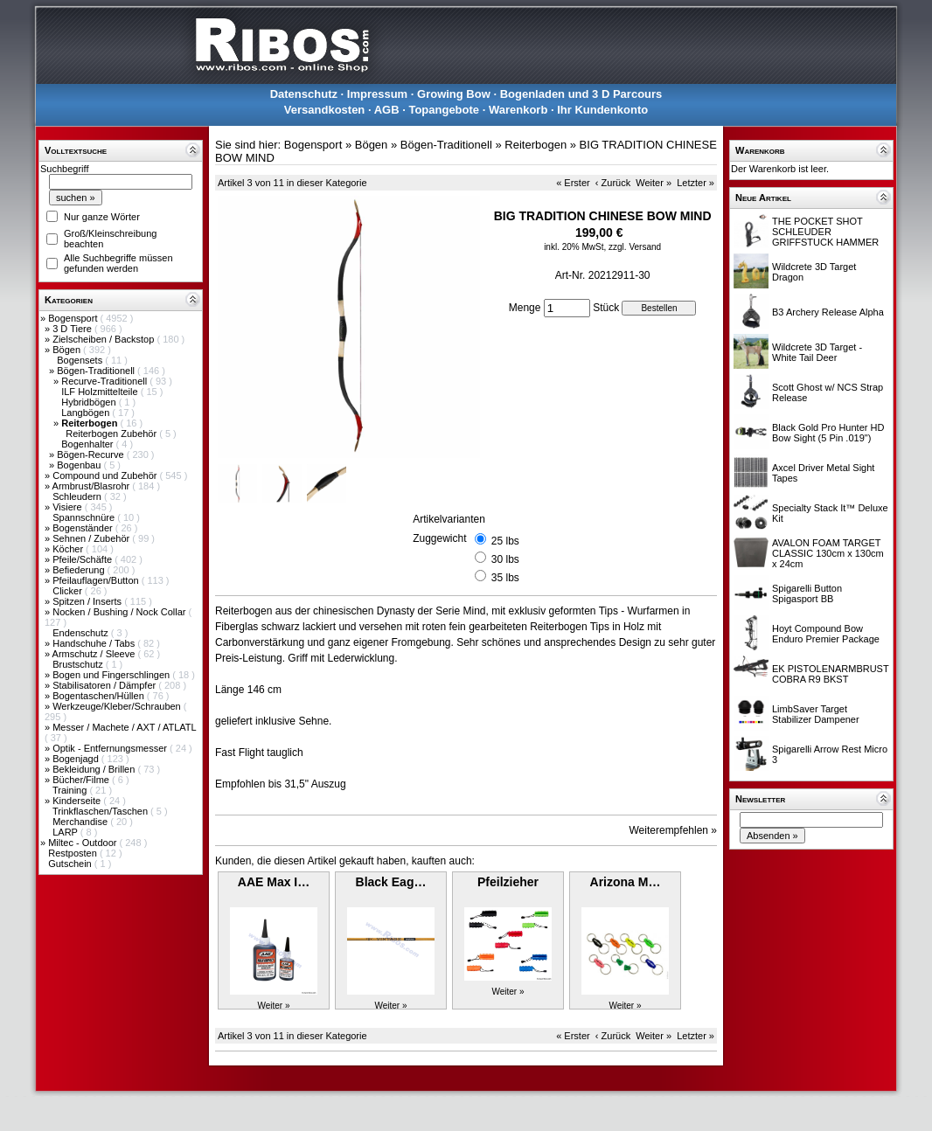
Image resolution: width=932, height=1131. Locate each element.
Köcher (69, 549)
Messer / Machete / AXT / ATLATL (124, 727)
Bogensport (74, 318)
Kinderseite (77, 800)
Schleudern (78, 496)
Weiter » (653, 182)
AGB (387, 109)
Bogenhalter (88, 444)
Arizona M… (625, 882)
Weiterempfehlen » (673, 830)
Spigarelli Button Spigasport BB (807, 593)
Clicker (68, 591)
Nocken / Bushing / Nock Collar (120, 612)
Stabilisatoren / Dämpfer (105, 685)
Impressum (377, 94)
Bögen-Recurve (92, 454)
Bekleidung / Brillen (94, 769)
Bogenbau (80, 465)
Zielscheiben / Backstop (104, 339)
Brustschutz (79, 664)
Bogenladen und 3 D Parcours (581, 94)
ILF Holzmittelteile (100, 391)
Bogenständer (83, 528)
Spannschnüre (84, 517)
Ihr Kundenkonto (602, 109)
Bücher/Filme (82, 779)
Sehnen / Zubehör (92, 538)
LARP (66, 832)
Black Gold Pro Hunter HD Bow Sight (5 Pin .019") (828, 432)
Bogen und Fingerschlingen (112, 675)
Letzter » (695, 182)
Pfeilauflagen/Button (97, 580)
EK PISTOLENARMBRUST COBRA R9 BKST (830, 673)
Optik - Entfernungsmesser (111, 748)
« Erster (573, 182)
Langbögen (86, 412)
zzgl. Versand (635, 247)
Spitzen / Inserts (88, 601)
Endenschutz (81, 633)
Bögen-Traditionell (97, 370)
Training (70, 790)
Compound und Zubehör (105, 475)
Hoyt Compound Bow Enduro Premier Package (826, 633)
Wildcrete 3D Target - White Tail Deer (817, 352)
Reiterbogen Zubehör (112, 433)
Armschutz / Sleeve (95, 654)
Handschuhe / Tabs (94, 643)
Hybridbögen (89, 402)
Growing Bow (453, 94)
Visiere (68, 507)
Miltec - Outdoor (83, 842)
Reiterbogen (535, 144)
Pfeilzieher (508, 882)
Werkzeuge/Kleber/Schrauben (118, 706)
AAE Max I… (274, 882)
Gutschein (71, 863)
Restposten (74, 853)
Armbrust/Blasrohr (92, 486)
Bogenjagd (76, 758)
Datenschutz (303, 94)
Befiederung (79, 570)
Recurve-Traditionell (105, 381)
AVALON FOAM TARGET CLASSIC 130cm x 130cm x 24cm (828, 553)
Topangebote (443, 109)
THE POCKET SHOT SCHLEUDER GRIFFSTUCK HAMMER (825, 231)
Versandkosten (324, 109)
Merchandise (81, 821)
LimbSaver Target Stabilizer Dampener (815, 714)
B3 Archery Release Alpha (828, 312)
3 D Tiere (73, 328)
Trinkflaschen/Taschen (101, 811)
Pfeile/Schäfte (83, 559)
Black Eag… (391, 882)
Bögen (67, 349)
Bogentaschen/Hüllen (99, 695)
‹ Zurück (612, 182)
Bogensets (81, 360)
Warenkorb (518, 109)
